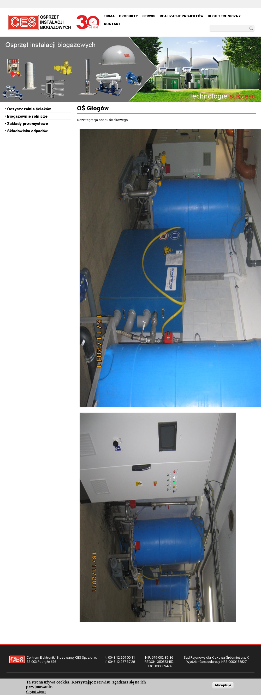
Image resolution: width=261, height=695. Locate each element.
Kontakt (112, 24)
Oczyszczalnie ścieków (29, 109)
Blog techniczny (224, 16)
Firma (109, 16)
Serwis (148, 16)
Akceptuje (223, 686)
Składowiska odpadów (27, 131)
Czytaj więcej (36, 693)
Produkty (128, 16)
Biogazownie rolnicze (27, 116)
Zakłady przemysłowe (27, 123)
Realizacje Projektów (181, 16)
